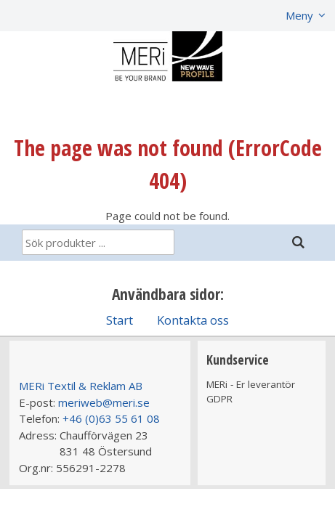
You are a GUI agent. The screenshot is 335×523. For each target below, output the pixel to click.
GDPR (219, 398)
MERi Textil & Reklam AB (80, 385)
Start (119, 320)
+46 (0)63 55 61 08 (111, 418)
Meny (299, 15)
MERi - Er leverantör (250, 384)
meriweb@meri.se (104, 402)
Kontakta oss (193, 320)
